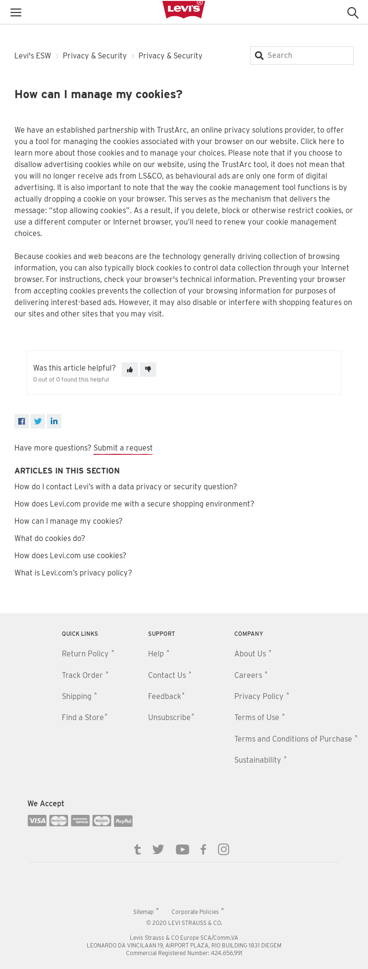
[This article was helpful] (130, 369)
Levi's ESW (32, 55)
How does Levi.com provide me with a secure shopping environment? (134, 503)
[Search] (302, 55)
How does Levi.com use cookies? (70, 555)
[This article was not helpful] (148, 369)
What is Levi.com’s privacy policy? (73, 572)
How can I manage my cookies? (68, 521)
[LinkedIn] (54, 421)
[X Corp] (38, 421)
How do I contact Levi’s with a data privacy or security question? (125, 486)
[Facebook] (21, 421)
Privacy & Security (95, 55)
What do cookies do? (49, 538)
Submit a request (123, 447)
